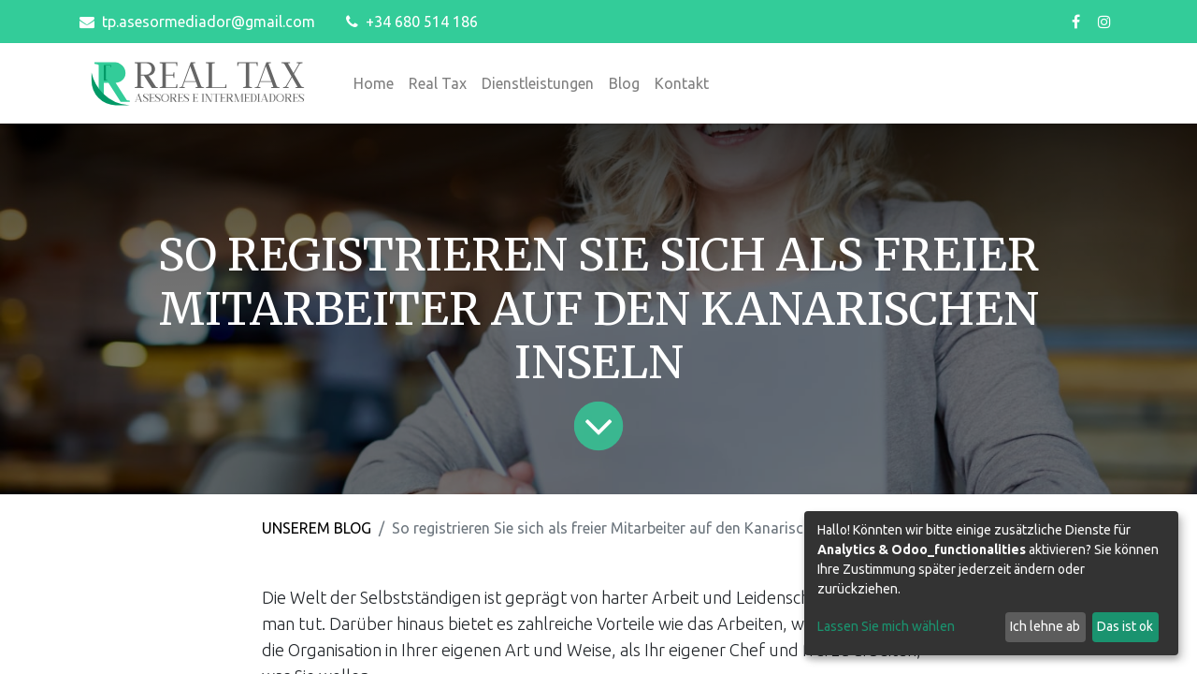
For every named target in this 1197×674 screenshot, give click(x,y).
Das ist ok (1125, 626)
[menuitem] (373, 83)
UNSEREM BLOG (316, 528)
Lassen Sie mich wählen (886, 626)
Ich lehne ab (1045, 626)
